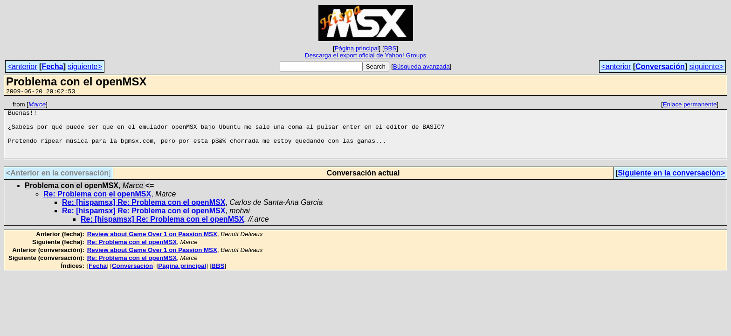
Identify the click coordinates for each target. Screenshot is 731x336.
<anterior (22, 66)
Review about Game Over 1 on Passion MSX (152, 245)
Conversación (660, 66)
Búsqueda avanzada (421, 66)
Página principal (357, 48)
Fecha (52, 66)
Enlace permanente (690, 105)
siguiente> (85, 66)
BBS (390, 48)
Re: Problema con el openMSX (97, 205)
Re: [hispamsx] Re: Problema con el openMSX (143, 213)
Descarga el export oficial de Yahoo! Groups (365, 55)
